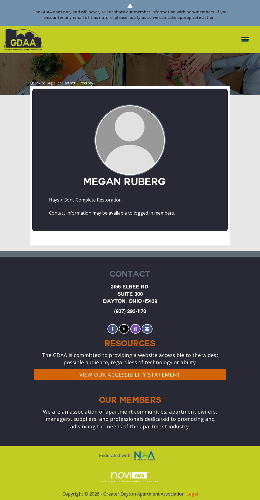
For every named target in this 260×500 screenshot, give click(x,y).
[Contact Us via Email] (147, 329)
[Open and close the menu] (148, 39)
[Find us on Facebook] (112, 329)
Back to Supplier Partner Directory (61, 83)
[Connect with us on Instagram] (135, 329)
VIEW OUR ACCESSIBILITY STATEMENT (130, 374)
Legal (192, 494)
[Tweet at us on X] (124, 329)
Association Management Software (130, 477)
